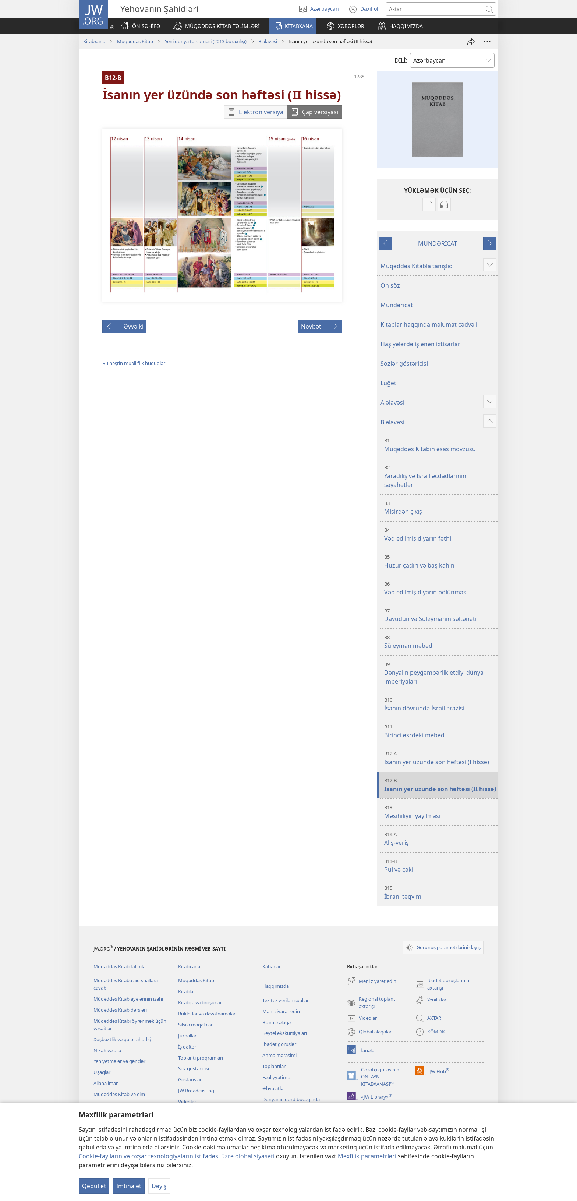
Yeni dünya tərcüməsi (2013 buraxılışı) (206, 41)
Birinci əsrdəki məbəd (440, 731)
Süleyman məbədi (440, 642)
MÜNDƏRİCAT (437, 243)
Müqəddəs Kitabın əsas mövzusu (440, 445)
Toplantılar (274, 1066)
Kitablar (186, 991)
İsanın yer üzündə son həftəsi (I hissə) (440, 758)
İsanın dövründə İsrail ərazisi (440, 704)
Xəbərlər (271, 966)
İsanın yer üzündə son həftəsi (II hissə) (440, 785)
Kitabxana (94, 41)
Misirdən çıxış (440, 508)
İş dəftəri (187, 1046)
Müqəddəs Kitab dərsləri (120, 1010)
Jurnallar (187, 1035)
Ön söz (390, 285)
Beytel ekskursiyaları (284, 1033)
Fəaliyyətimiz (276, 1077)
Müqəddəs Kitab (135, 41)
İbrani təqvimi (440, 892)
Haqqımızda (275, 986)
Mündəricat (396, 305)
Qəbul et (94, 1186)
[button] (216, 26)
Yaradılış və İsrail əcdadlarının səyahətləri (440, 476)
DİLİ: (400, 60)
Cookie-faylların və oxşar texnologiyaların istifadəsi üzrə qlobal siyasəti (177, 1156)
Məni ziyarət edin (281, 1011)
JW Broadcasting (196, 1090)
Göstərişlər (190, 1079)
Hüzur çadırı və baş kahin (440, 561)
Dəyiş (159, 1186)
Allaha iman (106, 1083)
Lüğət (388, 383)
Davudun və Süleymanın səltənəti (440, 615)
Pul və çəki (440, 866)
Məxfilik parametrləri (367, 1156)
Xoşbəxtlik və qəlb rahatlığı (122, 1039)
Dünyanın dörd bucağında (291, 1099)
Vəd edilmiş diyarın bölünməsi (440, 588)
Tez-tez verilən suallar (285, 1000)
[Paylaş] (471, 41)
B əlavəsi (267, 41)
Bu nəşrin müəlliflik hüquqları (134, 363)
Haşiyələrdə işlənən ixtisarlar (420, 344)
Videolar (187, 1101)
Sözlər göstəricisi (404, 363)
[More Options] (487, 41)
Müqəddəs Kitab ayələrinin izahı (128, 998)
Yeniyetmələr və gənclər (119, 1061)
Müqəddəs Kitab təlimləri (120, 966)
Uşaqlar (101, 1072)
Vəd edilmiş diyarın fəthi (440, 534)
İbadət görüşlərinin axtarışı (442, 984)
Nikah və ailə (107, 1050)
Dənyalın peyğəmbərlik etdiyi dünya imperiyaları (440, 673)
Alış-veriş (440, 839)
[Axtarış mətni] (434, 9)
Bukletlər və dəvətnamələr (207, 1013)
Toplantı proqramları (200, 1057)
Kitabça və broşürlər (200, 1002)
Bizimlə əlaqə (276, 1022)
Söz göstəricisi (193, 1068)
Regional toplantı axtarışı (371, 1002)
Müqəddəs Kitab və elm (119, 1094)
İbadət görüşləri (279, 1044)
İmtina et (128, 1186)
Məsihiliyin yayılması (440, 812)
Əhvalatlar (273, 1088)
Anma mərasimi (279, 1055)
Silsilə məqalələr (195, 1024)
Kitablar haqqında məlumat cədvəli (428, 324)
